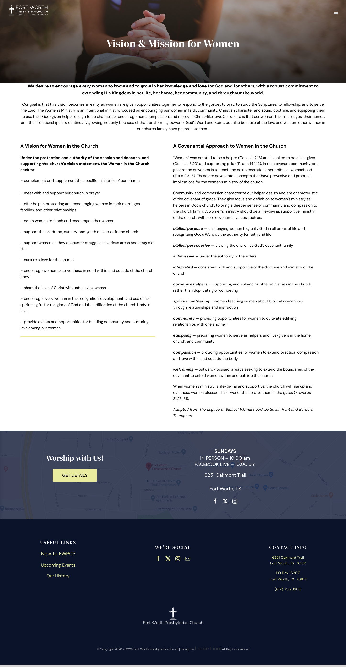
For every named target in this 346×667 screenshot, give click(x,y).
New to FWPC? (58, 553)
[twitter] (225, 500)
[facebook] (215, 500)
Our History (58, 576)
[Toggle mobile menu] (336, 12)
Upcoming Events (58, 565)
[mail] (187, 558)
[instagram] (234, 500)
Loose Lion (207, 648)
